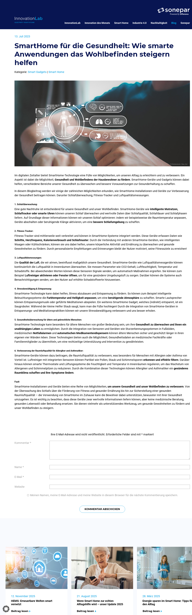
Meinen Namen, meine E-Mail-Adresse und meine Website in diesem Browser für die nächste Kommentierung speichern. (104, 495)
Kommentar (22, 443)
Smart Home (121, 22)
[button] (6, 609)
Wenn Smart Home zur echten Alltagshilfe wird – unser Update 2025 (100, 602)
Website (19, 486)
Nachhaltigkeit (159, 22)
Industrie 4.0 (139, 22)
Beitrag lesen (19, 611)
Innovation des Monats (97, 22)
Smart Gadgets (37, 72)
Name (19, 467)
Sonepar (185, 22)
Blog (173, 22)
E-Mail (19, 477)
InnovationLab (72, 22)
